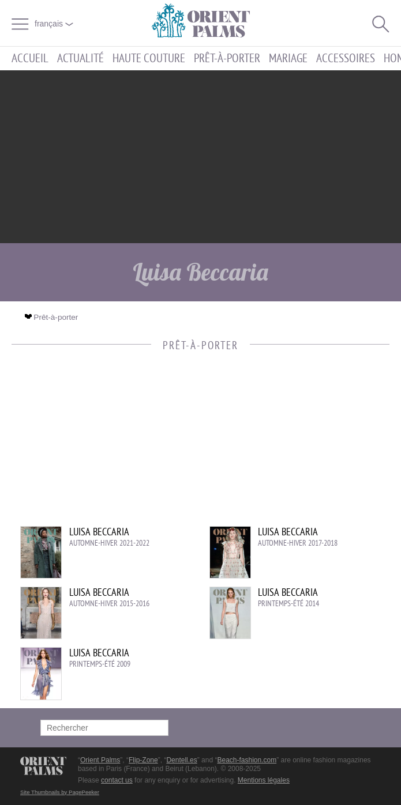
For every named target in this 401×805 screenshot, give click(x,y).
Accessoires (345, 58)
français (54, 23)
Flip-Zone (143, 760)
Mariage (288, 58)
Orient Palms (100, 760)
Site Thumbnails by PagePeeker (59, 792)
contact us (117, 780)
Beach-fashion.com (246, 760)
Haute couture (149, 58)
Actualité (80, 58)
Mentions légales (264, 780)
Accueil (30, 58)
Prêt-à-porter (227, 58)
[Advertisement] (201, 156)
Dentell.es (181, 760)
